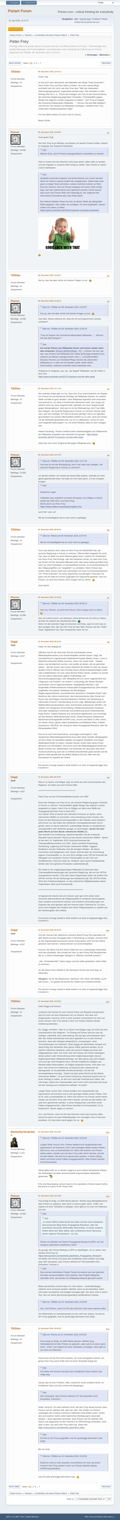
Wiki (76, 19)
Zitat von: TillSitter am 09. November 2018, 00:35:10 (64, 603)
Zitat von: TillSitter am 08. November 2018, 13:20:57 (64, 307)
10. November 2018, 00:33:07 (49, 777)
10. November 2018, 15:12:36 (49, 1132)
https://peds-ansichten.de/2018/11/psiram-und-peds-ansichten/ (69, 210)
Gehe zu (70, 1499)
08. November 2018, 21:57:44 (49, 455)
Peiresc (15, 132)
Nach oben (14, 1487)
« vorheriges (91, 55)
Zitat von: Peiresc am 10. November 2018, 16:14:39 (64, 1335)
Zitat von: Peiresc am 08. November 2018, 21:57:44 (64, 536)
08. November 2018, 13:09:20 (49, 132)
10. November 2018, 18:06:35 (49, 1328)
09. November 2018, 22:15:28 (49, 597)
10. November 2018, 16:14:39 (49, 1196)
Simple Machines (32, 1517)
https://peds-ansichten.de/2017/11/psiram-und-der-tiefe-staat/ (66, 377)
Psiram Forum (19, 11)
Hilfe (86, 1517)
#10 (92, 1316)
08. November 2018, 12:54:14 (49, 72)
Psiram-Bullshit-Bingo (67, 351)
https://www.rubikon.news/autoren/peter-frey (61, 506)
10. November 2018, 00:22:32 (49, 641)
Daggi (14, 641)
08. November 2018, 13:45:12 (49, 301)
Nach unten (14, 63)
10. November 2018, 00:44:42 (49, 930)
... (39, 63)
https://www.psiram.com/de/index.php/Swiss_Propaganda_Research (69, 1256)
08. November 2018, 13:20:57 (49, 275)
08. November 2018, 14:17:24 (49, 388)
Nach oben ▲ (109, 1517)
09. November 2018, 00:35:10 (49, 529)
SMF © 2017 (20, 1517)
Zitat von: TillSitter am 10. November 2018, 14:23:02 (64, 1138)
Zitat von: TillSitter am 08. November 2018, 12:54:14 (64, 329)
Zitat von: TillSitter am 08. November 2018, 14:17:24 (64, 461)
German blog (85, 19)
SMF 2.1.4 (10, 1517)
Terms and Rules (96, 1517)
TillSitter (16, 71)
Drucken (106, 63)
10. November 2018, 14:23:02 (49, 1001)
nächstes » (104, 55)
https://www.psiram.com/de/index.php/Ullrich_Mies (61, 1427)
